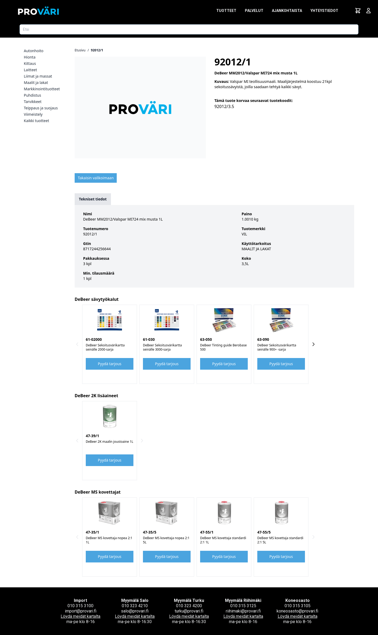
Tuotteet (226, 10)
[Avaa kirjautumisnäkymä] (368, 10)
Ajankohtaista (287, 10)
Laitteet (30, 69)
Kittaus (30, 63)
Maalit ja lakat (36, 82)
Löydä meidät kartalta (80, 616)
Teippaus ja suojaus (41, 107)
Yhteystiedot (324, 10)
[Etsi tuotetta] (189, 29)
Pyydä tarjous (110, 363)
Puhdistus (32, 95)
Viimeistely (33, 114)
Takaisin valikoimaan (96, 177)
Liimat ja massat (38, 76)
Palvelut (254, 10)
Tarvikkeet (33, 101)
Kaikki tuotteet (36, 120)
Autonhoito (33, 50)
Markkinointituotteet (42, 88)
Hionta (29, 57)
